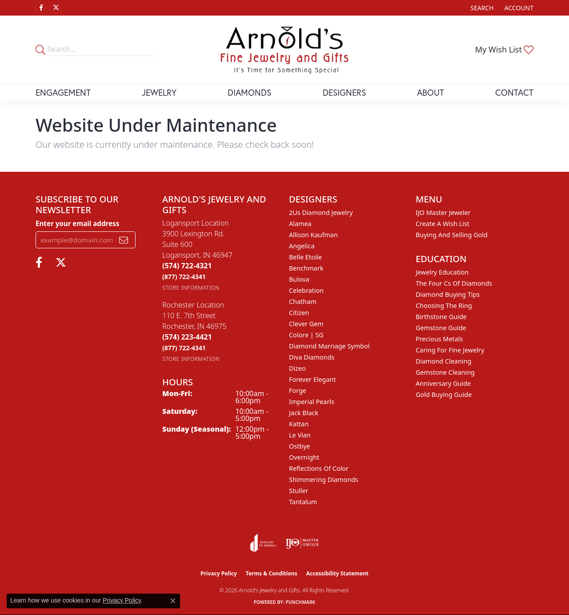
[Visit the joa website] (263, 543)
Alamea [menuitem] (300, 223)
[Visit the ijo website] (302, 543)
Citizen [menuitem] (299, 312)
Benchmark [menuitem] (306, 268)
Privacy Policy (218, 573)
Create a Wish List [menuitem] (442, 223)
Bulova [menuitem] (299, 279)
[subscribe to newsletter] (123, 240)
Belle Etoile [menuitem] (305, 257)
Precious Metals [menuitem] (439, 339)
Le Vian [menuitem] (300, 435)
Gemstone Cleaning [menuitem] (445, 372)
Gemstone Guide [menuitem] (441, 328)
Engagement (63, 92)
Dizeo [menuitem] (297, 368)
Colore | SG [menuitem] (306, 335)
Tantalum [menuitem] (303, 502)
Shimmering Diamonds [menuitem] (323, 479)
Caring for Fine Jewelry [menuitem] (450, 350)
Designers (344, 92)
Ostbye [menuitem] (299, 446)
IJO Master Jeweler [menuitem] (443, 212)
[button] (481, 8)
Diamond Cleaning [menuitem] (443, 361)
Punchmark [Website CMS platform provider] (301, 602)
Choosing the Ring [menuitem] (444, 305)
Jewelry (159, 92)
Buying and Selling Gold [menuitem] (452, 235)
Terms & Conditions (271, 573)
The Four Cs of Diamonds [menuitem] (454, 283)
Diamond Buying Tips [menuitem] (448, 294)
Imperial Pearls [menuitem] (311, 401)
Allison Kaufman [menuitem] (313, 235)
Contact (514, 92)
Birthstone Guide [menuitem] (441, 316)
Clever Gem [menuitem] (306, 324)
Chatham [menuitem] (303, 301)
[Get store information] (191, 287)
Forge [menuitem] (297, 390)
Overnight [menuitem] (304, 457)
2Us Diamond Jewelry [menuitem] (321, 212)
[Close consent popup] (173, 600)
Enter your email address (77, 223)
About (430, 92)
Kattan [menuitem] (299, 424)
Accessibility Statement (337, 573)
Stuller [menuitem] (298, 490)
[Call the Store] (187, 266)
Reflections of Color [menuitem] (319, 468)
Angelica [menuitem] (301, 246)
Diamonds (249, 92)
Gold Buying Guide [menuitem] (444, 394)
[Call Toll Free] (184, 276)
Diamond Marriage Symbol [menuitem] (329, 346)
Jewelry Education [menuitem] (442, 272)
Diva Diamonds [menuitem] (311, 357)
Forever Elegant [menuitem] (312, 379)
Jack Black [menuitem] (303, 413)
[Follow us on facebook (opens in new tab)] (41, 8)
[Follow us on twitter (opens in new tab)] (56, 8)
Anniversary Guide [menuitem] (443, 383)
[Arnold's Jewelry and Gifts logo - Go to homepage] (284, 49)
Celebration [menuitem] (306, 290)
